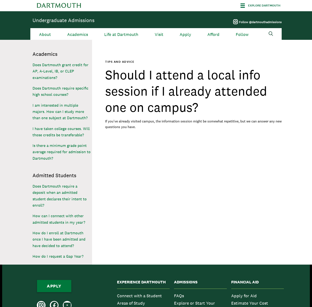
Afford (213, 34)
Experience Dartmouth (141, 282)
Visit (159, 34)
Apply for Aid (244, 296)
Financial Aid (245, 282)
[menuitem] (143, 295)
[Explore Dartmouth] (260, 5)
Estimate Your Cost (249, 303)
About (45, 34)
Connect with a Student (139, 296)
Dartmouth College (59, 5)
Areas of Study (131, 303)
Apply (185, 34)
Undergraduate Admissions (63, 20)
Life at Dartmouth (121, 34)
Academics (77, 34)
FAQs (179, 296)
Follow (242, 34)
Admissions (186, 282)
